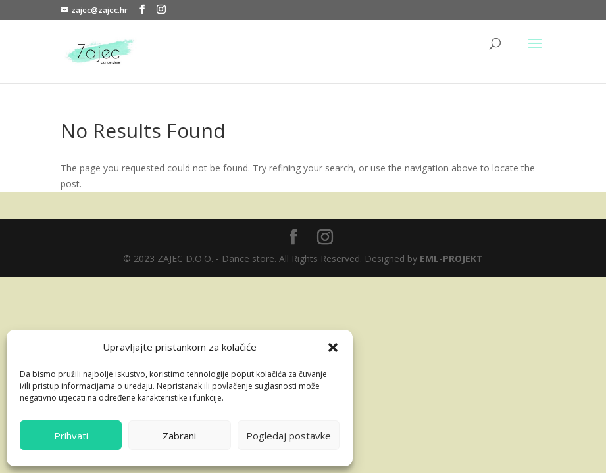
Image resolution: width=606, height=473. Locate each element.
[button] (333, 347)
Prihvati (71, 435)
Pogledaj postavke (288, 435)
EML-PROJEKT (451, 258)
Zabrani (179, 435)
